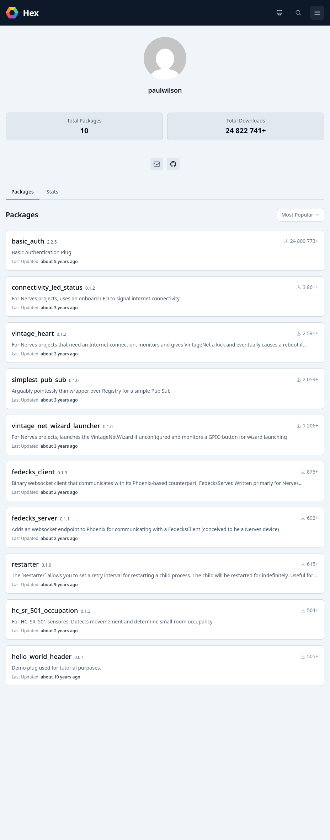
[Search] (298, 13)
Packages (22, 191)
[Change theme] (279, 13)
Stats (52, 191)
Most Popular (301, 214)
